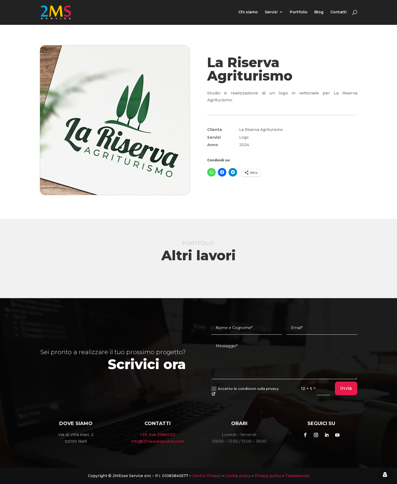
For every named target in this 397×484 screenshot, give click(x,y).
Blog (318, 13)
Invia (346, 388)
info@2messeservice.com (157, 441)
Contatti (338, 13)
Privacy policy (268, 475)
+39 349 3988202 (157, 434)
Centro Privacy (206, 475)
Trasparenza (297, 475)
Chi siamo (248, 13)
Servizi (271, 13)
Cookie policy (238, 475)
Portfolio (298, 13)
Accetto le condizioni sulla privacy (245, 391)
